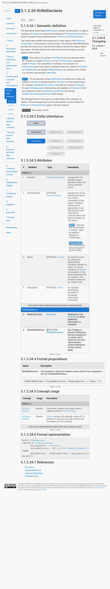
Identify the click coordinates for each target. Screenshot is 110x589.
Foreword (10, 28)
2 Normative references (11, 48)
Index (8, 232)
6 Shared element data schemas (10, 123)
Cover (8, 18)
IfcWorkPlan (27, 67)
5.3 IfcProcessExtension (12, 110)
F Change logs (10, 219)
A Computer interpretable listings (11, 170)
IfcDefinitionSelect (54, 332)
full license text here (99, 488)
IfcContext (51, 314)
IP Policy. (44, 490)
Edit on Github (99, 14)
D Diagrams (10, 203)
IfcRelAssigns (55, 141)
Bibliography (11, 227)
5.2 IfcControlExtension (12, 105)
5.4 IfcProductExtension (12, 114)
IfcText (60, 287)
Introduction (11, 33)
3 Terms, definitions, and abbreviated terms (11, 62)
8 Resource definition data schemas (10, 152)
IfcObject (36, 34)
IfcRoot (36, 123)
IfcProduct (76, 88)
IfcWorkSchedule (55, 70)
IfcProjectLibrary (75, 36)
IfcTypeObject (27, 43)
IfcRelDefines (56, 154)
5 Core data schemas (10, 93)
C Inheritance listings (11, 193)
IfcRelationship (36, 132)
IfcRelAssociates (75, 141)
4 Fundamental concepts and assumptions (11, 79)
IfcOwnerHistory (53, 195)
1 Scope (9, 40)
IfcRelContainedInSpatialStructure (36, 94)
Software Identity (26, 418)
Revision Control (26, 410)
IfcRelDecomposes (75, 147)
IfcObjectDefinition (56, 132)
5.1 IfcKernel (12, 101)
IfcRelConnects (56, 147)
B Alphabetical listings (11, 182)
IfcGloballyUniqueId (55, 177)
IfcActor (79, 41)
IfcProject (61, 36)
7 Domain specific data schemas (10, 137)
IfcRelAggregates (36, 88)
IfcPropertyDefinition (74, 34)
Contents (10, 23)
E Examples (10, 211)
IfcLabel (60, 257)
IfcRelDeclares (51, 31)
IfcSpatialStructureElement (45, 85)
